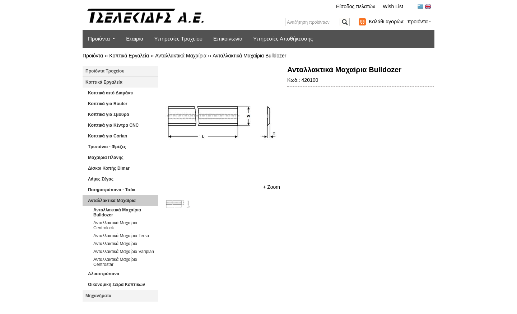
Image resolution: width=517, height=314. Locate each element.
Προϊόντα (99, 39)
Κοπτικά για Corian (107, 136)
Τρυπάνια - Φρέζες (107, 146)
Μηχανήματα (98, 295)
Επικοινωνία (227, 39)
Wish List (393, 6)
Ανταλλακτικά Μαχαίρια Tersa (121, 235)
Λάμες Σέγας (100, 179)
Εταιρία (134, 39)
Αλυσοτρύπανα (103, 273)
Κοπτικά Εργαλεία (129, 55)
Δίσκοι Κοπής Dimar (109, 168)
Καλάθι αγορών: (400, 21)
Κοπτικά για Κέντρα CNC (113, 125)
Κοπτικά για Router (107, 103)
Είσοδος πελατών (355, 6)
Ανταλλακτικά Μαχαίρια (180, 55)
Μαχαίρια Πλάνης (106, 157)
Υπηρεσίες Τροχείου (178, 39)
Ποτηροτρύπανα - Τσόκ (111, 189)
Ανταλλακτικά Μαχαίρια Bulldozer (249, 55)
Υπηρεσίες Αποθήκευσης (283, 39)
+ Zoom (271, 187)
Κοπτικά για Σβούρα (108, 114)
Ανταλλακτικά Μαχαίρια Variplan (123, 251)
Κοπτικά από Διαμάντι (110, 92)
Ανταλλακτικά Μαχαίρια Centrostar (115, 262)
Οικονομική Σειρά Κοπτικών (116, 284)
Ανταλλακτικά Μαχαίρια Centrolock (115, 225)
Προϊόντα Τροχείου (104, 71)
